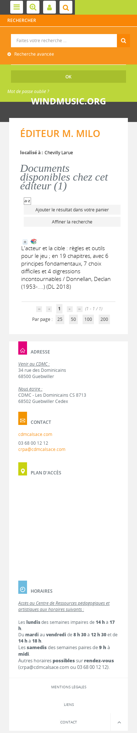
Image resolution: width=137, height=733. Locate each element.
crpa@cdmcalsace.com (41, 449)
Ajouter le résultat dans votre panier (72, 210)
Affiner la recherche (72, 222)
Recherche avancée (33, 54)
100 (88, 319)
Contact (68, 722)
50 (73, 319)
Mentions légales (68, 686)
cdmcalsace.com (35, 434)
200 (104, 319)
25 (59, 319)
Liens (69, 704)
